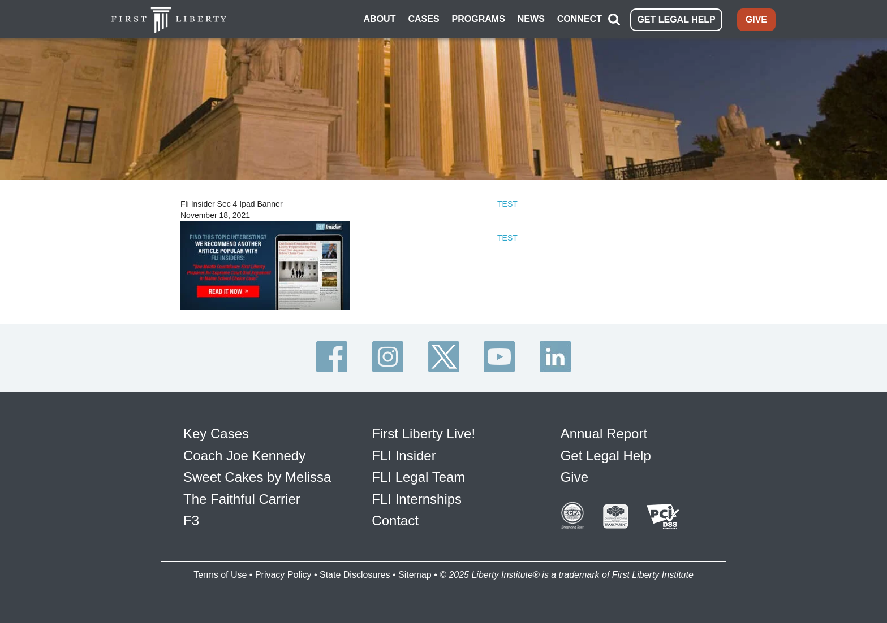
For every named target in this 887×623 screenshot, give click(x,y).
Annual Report (604, 433)
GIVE (756, 19)
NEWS (531, 19)
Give (574, 477)
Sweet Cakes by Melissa (257, 477)
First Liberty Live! (423, 433)
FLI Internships (417, 499)
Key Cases (216, 433)
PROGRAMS (478, 19)
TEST (507, 203)
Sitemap (415, 575)
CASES (423, 19)
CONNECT (579, 19)
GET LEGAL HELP (676, 19)
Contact (395, 520)
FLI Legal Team (418, 477)
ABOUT (380, 19)
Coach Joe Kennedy (244, 455)
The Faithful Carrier (241, 499)
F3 (191, 520)
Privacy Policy (283, 575)
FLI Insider (404, 455)
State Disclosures (355, 575)
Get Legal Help (606, 455)
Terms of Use (220, 575)
